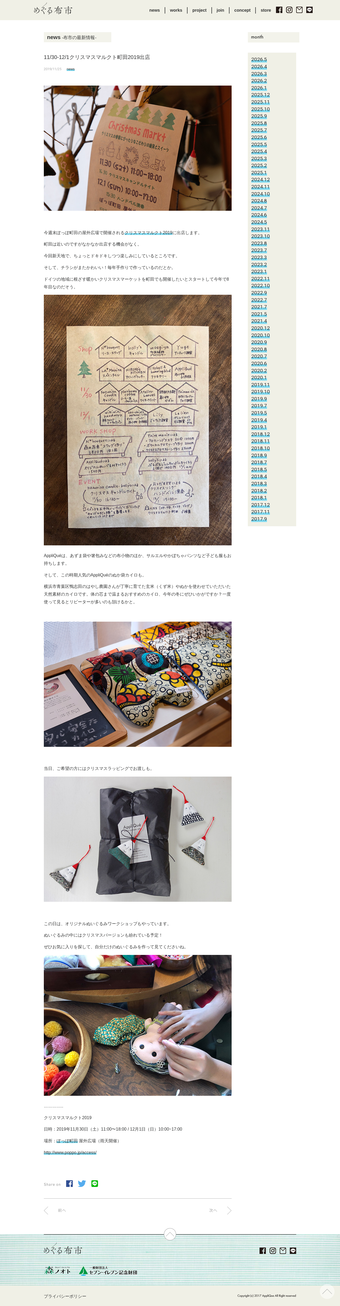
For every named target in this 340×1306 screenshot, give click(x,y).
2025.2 (259, 165)
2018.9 (259, 455)
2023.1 (259, 271)
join (220, 10)
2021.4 (259, 321)
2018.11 (260, 441)
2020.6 (259, 363)
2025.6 (259, 137)
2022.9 (259, 293)
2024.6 (259, 215)
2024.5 (259, 222)
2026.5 (259, 59)
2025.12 (260, 95)
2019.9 (259, 399)
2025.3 (259, 158)
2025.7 (259, 130)
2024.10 (260, 194)
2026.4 (259, 67)
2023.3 (259, 257)
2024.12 (260, 179)
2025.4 (259, 151)
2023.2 (259, 265)
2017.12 (260, 505)
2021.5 (259, 314)
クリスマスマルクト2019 (148, 232)
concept (242, 10)
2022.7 (259, 300)
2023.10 (260, 236)
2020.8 (259, 349)
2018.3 (259, 484)
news (154, 10)
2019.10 (260, 392)
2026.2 (259, 81)
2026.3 (259, 74)
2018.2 (259, 491)
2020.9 (259, 342)
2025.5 (259, 144)
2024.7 (259, 208)
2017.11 (260, 512)
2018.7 (259, 462)
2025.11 (260, 102)
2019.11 (260, 385)
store (266, 10)
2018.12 (260, 434)
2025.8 (259, 123)
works (176, 10)
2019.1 (259, 427)
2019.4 (259, 420)
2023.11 (260, 229)
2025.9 (259, 116)
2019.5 (259, 413)
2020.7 (259, 356)
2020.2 (259, 371)
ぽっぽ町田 (67, 1141)
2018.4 (259, 476)
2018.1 (259, 498)
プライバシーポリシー (65, 1296)
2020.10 (260, 335)
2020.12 (260, 328)
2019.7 (259, 406)
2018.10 (260, 448)
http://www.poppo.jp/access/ (70, 1152)
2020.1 (259, 377)
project (199, 10)
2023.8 (259, 243)
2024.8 (259, 201)
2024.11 (260, 187)
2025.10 (260, 109)
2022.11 (260, 279)
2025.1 (259, 173)
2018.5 (259, 469)
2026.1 (259, 88)
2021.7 (259, 307)
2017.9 (259, 519)
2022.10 (260, 286)
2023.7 (259, 250)
